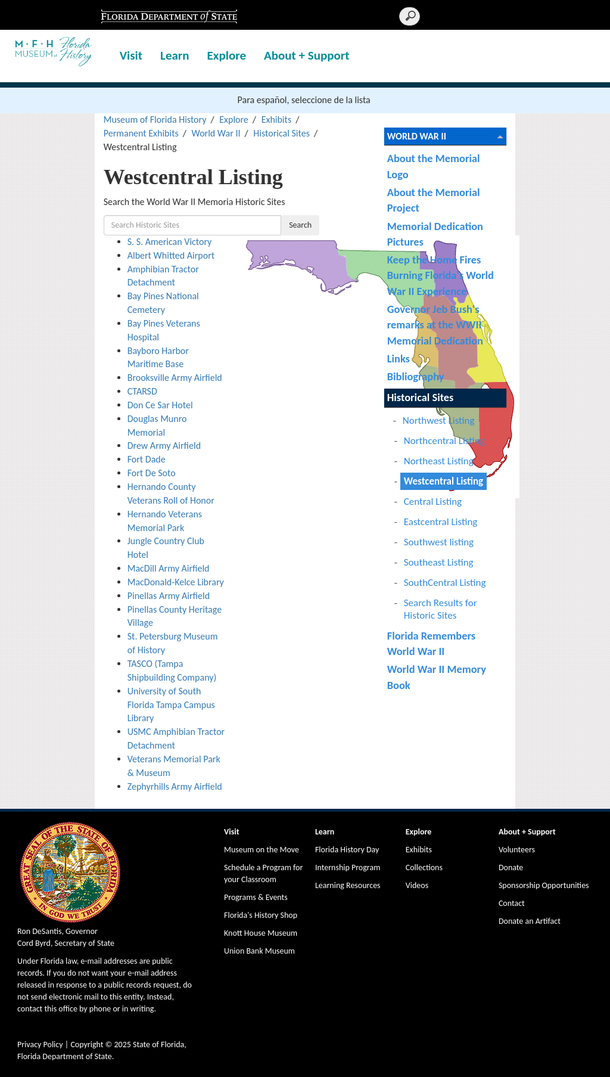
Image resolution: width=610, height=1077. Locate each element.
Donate (511, 867)
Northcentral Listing (444, 440)
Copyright (86, 1044)
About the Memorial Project (433, 200)
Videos (417, 885)
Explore (226, 55)
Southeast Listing (439, 562)
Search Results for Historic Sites (440, 609)
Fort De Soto (151, 473)
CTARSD (142, 391)
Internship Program (347, 867)
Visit (131, 55)
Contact (512, 903)
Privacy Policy (40, 1044)
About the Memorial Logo (433, 166)
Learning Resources (348, 885)
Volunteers (517, 850)
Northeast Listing (439, 461)
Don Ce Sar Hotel (160, 405)
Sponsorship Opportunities (544, 885)
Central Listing (433, 501)
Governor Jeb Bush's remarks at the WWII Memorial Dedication (435, 324)
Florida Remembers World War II (431, 643)
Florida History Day (347, 850)
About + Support (307, 55)
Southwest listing (439, 542)
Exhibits (277, 119)
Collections (424, 867)
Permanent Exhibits (141, 133)
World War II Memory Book (436, 676)
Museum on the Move (261, 850)
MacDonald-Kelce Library (175, 582)
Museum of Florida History (155, 119)
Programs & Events (256, 897)
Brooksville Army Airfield (174, 377)
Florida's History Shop (260, 915)
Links (398, 358)
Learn (174, 55)
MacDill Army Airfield (168, 568)
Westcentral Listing (443, 481)
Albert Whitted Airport (170, 255)
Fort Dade (146, 459)
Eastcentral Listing (441, 522)
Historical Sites (281, 133)
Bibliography (415, 376)
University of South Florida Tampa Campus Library (171, 704)
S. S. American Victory (169, 241)
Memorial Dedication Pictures (435, 234)
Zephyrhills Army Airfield (174, 786)
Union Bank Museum (259, 951)
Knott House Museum (260, 933)
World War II (216, 133)
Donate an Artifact (530, 921)
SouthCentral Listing (445, 582)
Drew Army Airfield (164, 445)
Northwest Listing (439, 420)
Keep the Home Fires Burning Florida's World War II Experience (440, 275)
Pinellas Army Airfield (168, 595)
